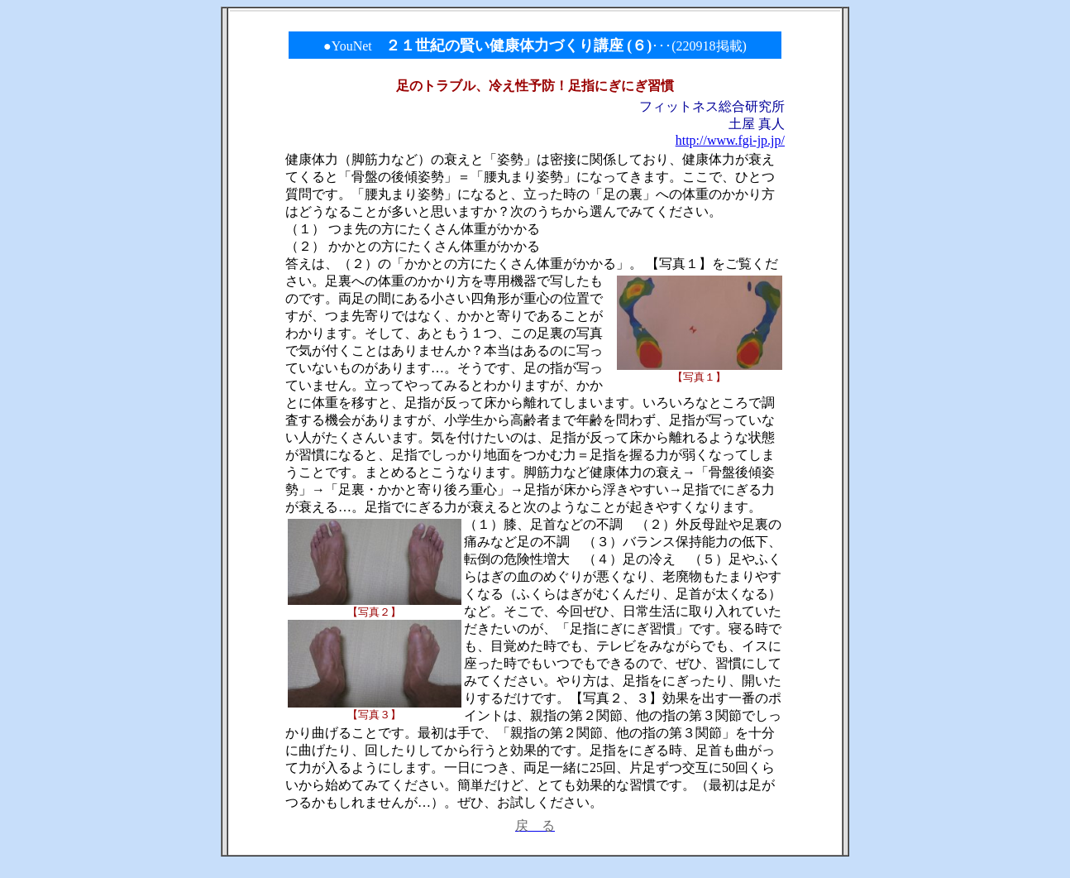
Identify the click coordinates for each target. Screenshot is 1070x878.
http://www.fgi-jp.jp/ (730, 140)
